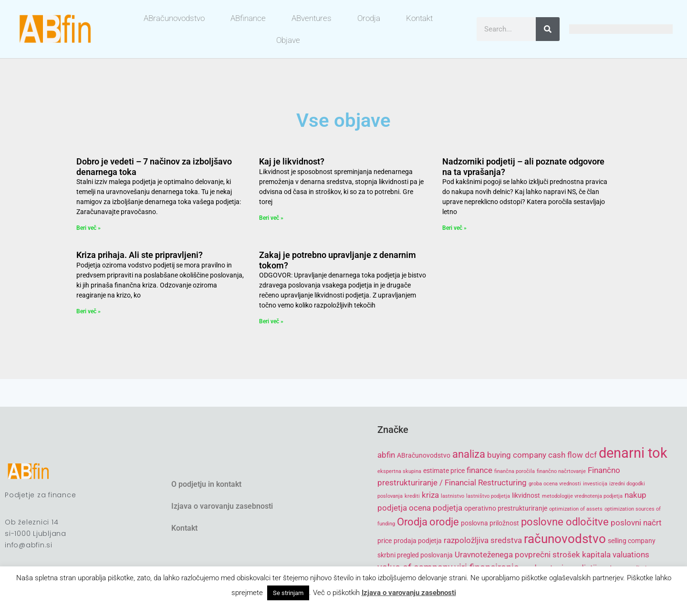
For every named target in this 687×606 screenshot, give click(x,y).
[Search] (548, 29)
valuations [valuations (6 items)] (631, 554)
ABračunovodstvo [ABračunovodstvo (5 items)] (423, 455)
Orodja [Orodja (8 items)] (412, 522)
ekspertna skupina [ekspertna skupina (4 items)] (399, 471)
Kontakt (419, 18)
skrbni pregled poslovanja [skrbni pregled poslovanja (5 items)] (415, 555)
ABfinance (248, 18)
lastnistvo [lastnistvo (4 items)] (452, 496)
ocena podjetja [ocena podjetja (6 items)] (435, 508)
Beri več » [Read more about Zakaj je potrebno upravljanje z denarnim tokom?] (271, 321)
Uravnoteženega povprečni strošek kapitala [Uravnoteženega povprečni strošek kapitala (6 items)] (533, 554)
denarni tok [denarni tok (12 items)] (633, 453)
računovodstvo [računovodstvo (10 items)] (565, 539)
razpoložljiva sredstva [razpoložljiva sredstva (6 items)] (483, 540)
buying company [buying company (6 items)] (516, 455)
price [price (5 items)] (384, 540)
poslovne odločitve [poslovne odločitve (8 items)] (565, 522)
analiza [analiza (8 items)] (468, 454)
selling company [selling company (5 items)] (632, 540)
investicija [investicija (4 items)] (595, 484)
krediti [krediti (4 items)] (412, 496)
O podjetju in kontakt (206, 484)
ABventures (311, 18)
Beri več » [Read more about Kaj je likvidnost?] (271, 218)
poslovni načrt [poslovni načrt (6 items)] (636, 522)
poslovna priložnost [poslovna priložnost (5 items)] (490, 523)
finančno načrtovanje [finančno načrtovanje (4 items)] (561, 471)
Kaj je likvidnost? (291, 161)
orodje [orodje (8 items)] (444, 522)
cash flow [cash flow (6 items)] (565, 455)
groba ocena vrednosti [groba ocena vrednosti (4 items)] (555, 484)
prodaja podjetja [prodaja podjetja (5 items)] (418, 540)
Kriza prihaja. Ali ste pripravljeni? (139, 255)
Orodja (368, 18)
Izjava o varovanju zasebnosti (222, 506)
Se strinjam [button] (288, 592)
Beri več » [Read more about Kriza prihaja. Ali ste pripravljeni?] (88, 311)
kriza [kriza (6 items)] (430, 495)
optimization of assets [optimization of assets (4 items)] (576, 509)
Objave (288, 40)
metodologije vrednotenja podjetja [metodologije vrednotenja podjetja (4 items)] (582, 496)
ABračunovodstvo (174, 18)
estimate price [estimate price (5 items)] (444, 470)
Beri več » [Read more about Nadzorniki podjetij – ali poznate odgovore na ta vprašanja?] (454, 228)
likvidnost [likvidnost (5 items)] (526, 495)
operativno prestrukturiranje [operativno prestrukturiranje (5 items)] (505, 508)
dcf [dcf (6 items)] (591, 455)
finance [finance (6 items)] (479, 470)
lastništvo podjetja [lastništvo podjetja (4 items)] (488, 496)
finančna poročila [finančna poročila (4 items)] (514, 471)
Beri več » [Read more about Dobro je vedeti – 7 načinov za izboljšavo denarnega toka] (88, 228)
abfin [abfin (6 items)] (386, 455)
